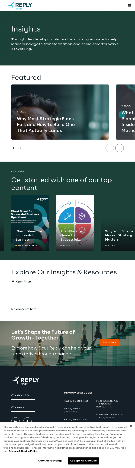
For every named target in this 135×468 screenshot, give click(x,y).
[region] (67, 445)
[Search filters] (67, 282)
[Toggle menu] (129, 5)
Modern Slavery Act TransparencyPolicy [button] (107, 404)
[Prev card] (109, 148)
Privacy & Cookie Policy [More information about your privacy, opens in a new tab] (23, 451)
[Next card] (119, 148)
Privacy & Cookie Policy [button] (76, 401)
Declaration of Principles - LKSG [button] (109, 416)
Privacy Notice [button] (72, 410)
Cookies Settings (50, 461)
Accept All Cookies (83, 461)
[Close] (131, 426)
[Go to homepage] (20, 5)
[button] (110, 342)
